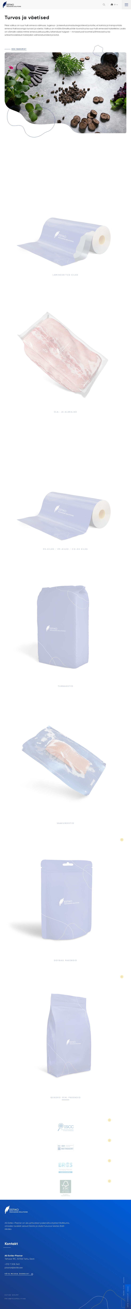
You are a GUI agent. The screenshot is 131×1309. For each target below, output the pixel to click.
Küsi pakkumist (19, 49)
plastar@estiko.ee (14, 1268)
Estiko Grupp (12, 1295)
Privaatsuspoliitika (15, 1298)
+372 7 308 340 (12, 1264)
